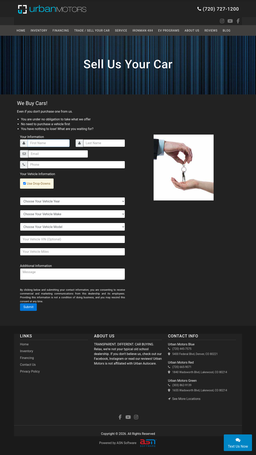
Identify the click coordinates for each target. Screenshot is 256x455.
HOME (21, 30)
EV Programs (168, 30)
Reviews (211, 30)
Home (24, 344)
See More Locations (184, 399)
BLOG (227, 30)
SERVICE (121, 30)
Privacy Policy (30, 371)
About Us (192, 30)
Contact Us (28, 365)
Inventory (39, 30)
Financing (61, 30)
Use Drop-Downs (38, 183)
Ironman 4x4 (142, 30)
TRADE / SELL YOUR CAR (92, 30)
